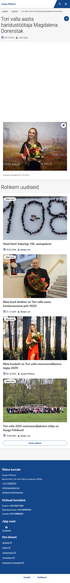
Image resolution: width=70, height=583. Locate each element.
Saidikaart (42, 577)
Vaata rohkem (35, 443)
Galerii (5, 548)
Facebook (6, 529)
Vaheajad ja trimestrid (12, 563)
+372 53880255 (9, 483)
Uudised (14, 11)
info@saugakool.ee (10, 488)
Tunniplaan (7, 558)
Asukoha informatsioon (12, 492)
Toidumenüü (7, 553)
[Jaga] (66, 18)
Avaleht (5, 11)
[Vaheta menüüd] (65, 4)
